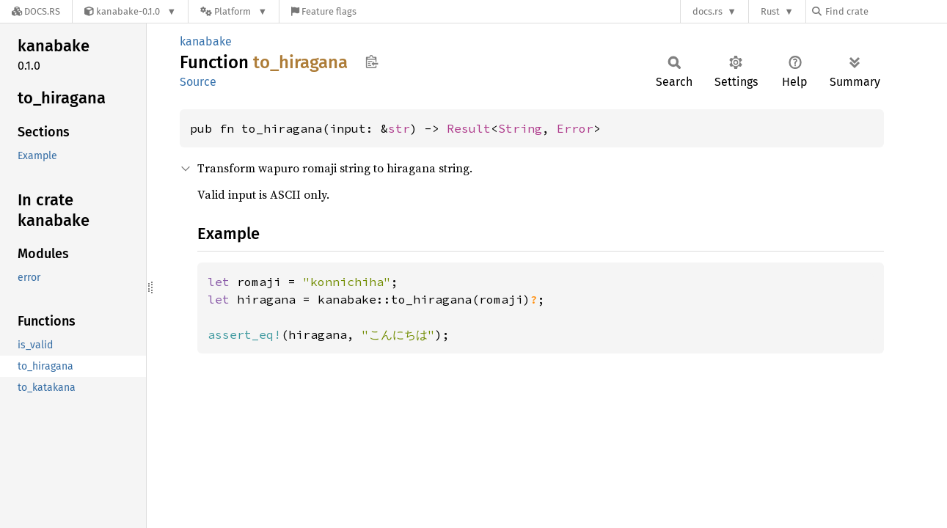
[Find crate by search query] (885, 11)
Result (469, 128)
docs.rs (707, 11)
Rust (770, 11)
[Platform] (234, 11)
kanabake (206, 41)
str (399, 128)
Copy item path (371, 61)
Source (198, 82)
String (520, 128)
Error (575, 128)
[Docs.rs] (36, 11)
